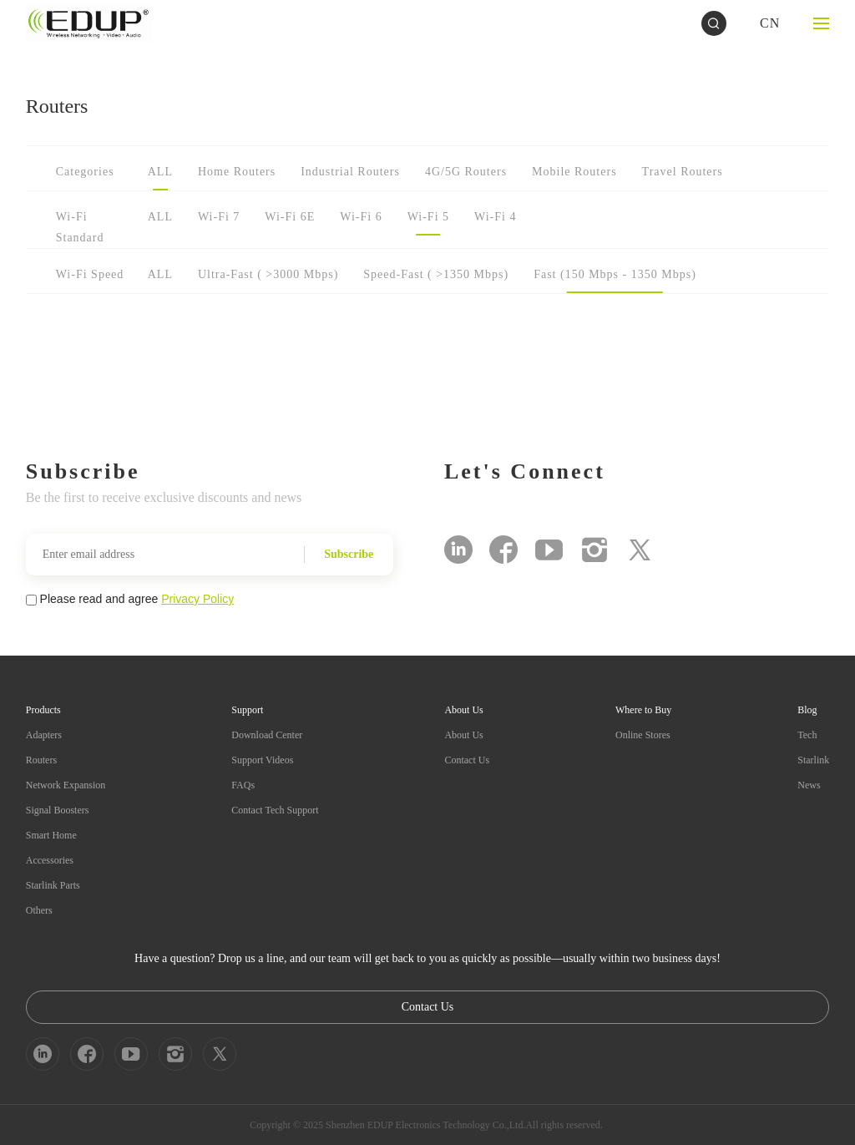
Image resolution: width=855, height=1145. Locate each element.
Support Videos (262, 760)
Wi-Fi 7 (219, 216)
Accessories (49, 860)
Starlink (813, 760)
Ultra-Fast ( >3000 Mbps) (268, 274)
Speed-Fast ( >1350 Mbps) (435, 274)
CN (770, 23)
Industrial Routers (350, 171)
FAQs (243, 785)
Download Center (266, 735)
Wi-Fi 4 (495, 216)
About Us (463, 735)
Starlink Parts (53, 885)
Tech (807, 735)
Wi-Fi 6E (290, 216)
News (808, 785)
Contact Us (466, 760)
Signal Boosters (57, 810)
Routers (41, 760)
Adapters (44, 735)
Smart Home (51, 835)
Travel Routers (682, 171)
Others (39, 910)
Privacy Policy (197, 598)
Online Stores (642, 735)
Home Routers (237, 171)
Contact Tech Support (274, 810)
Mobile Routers (574, 171)
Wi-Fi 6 (361, 216)
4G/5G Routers (466, 171)
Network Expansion (66, 785)
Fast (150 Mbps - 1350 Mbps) (615, 274)
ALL (160, 171)
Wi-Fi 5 (428, 216)
